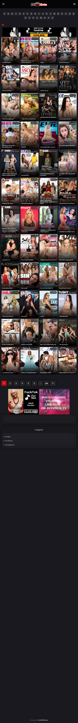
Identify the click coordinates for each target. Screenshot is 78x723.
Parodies (8, 437)
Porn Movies (9, 441)
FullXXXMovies (43, 720)
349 (46, 383)
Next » (53, 383)
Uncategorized (9, 445)
